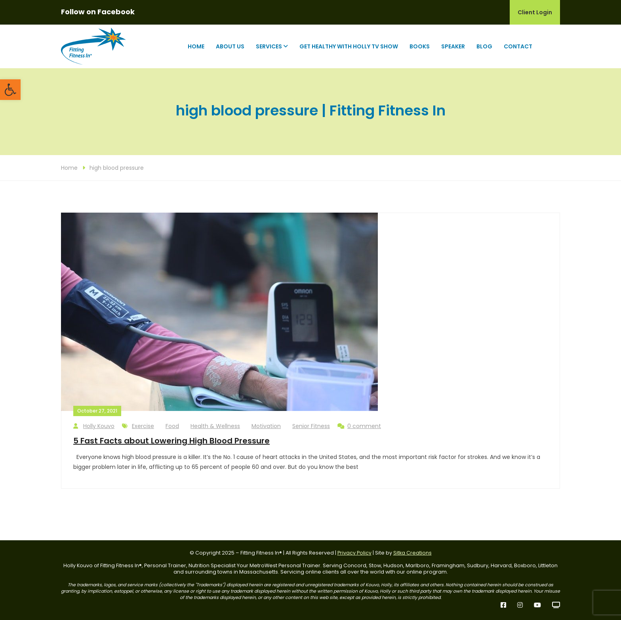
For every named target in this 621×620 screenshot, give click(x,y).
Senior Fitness (311, 426)
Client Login (535, 12)
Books (420, 46)
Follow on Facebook (98, 12)
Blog (484, 46)
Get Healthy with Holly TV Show (348, 46)
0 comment (359, 426)
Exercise (143, 426)
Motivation (266, 426)
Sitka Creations (412, 552)
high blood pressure (117, 168)
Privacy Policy (354, 552)
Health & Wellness (215, 426)
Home (196, 46)
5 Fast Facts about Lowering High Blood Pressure (171, 440)
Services (269, 46)
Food (172, 426)
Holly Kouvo (93, 426)
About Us (230, 46)
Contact (518, 46)
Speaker (453, 46)
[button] (10, 89)
